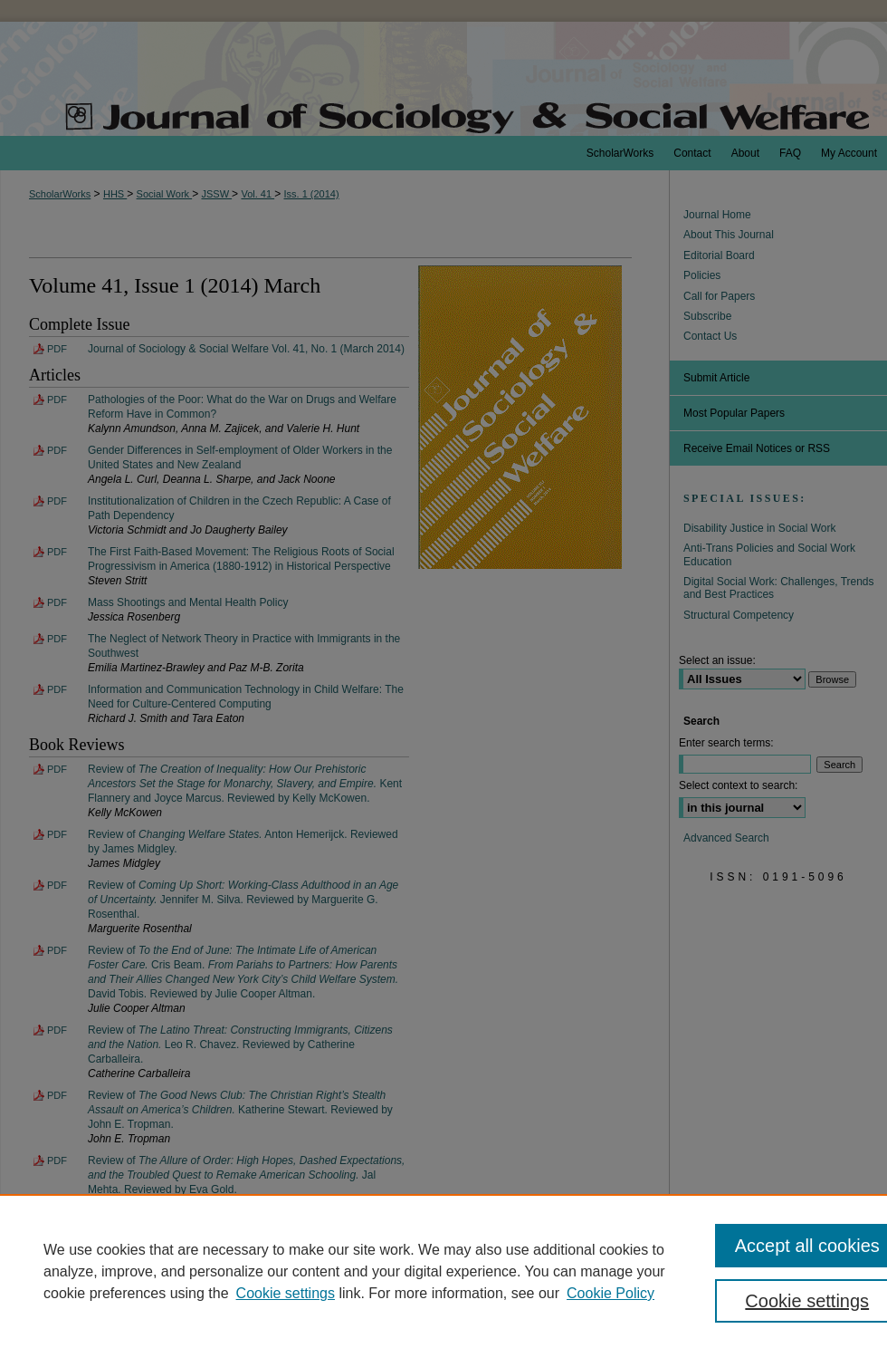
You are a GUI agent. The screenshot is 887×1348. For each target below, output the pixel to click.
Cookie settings (285, 1293)
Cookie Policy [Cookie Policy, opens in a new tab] (610, 1293)
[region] (443, 1271)
